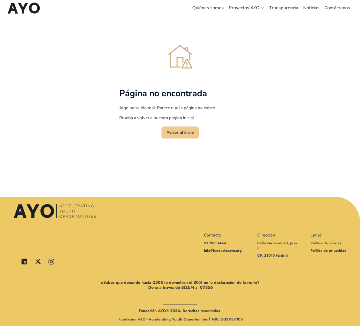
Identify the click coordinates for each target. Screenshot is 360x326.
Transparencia (283, 8)
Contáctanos (337, 8)
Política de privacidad (328, 250)
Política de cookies (325, 243)
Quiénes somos (208, 8)
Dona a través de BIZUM (171, 287)
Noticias (311, 8)
